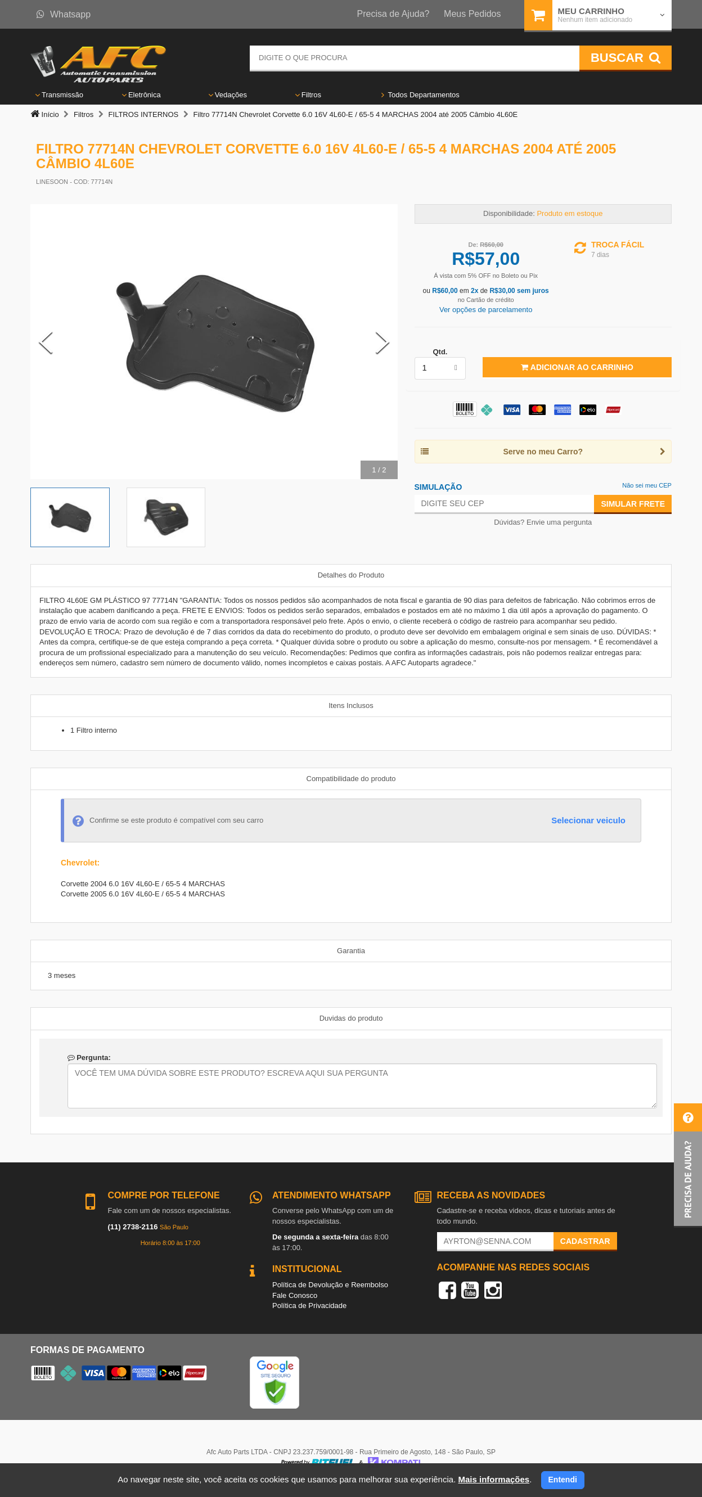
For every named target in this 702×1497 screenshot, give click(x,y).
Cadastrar (585, 1241)
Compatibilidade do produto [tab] (351, 778)
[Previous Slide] (45, 342)
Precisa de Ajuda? (393, 14)
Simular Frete (633, 503)
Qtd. (440, 352)
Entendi (562, 1479)
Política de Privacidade (309, 1305)
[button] (688, 1165)
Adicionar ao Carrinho (577, 367)
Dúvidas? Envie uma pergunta (543, 522)
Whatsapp (64, 14)
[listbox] (440, 368)
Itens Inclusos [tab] (351, 705)
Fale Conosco (294, 1295)
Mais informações (493, 1479)
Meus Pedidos (472, 14)
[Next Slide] (382, 342)
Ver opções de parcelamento (486, 309)
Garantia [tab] (351, 950)
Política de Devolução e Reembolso (330, 1284)
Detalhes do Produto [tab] (351, 575)
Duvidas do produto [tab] (351, 1018)
